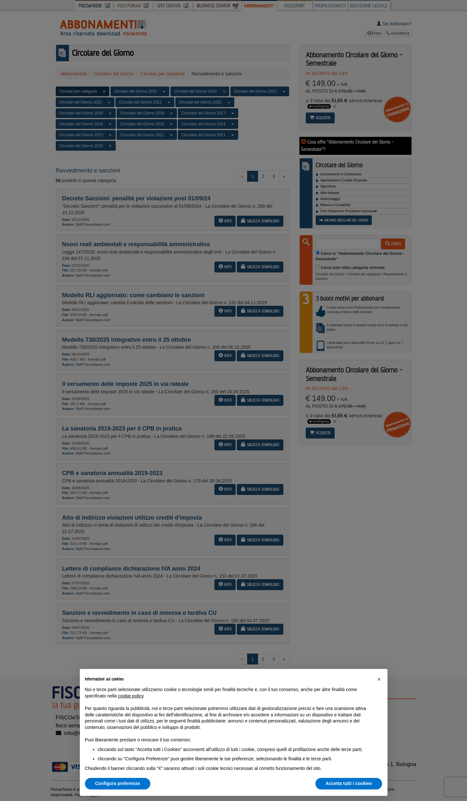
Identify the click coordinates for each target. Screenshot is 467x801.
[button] (379, 679)
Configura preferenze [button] (117, 783)
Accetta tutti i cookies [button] (349, 783)
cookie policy (130, 695)
